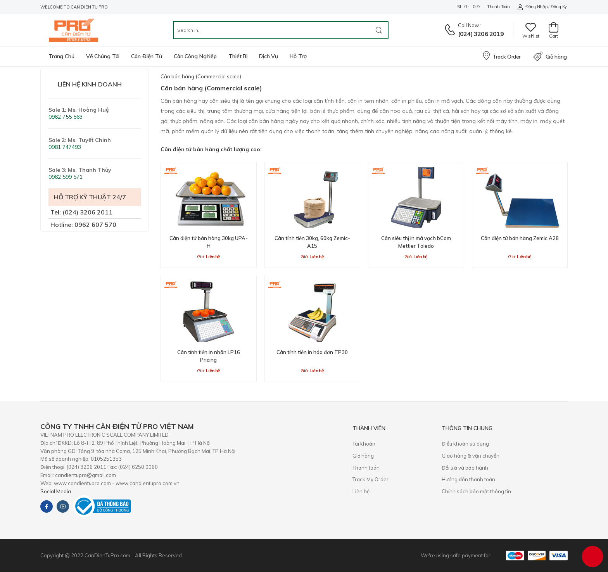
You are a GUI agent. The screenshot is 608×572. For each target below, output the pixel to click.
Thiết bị (237, 56)
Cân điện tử (146, 56)
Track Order (501, 55)
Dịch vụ (268, 56)
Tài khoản (363, 444)
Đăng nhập (532, 7)
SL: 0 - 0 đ (468, 6)
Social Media (55, 491)
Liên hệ (361, 491)
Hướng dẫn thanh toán (468, 479)
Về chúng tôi (103, 56)
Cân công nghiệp (195, 56)
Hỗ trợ (298, 56)
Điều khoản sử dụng (465, 444)
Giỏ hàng (550, 56)
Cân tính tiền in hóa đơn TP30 (312, 352)
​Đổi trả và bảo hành (465, 468)
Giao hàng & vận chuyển (470, 456)
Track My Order (370, 479)
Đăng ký (559, 6)
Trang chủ (61, 56)
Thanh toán (498, 6)
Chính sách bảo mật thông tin (476, 491)
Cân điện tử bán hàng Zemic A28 (520, 238)
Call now (468, 25)
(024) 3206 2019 (481, 34)
